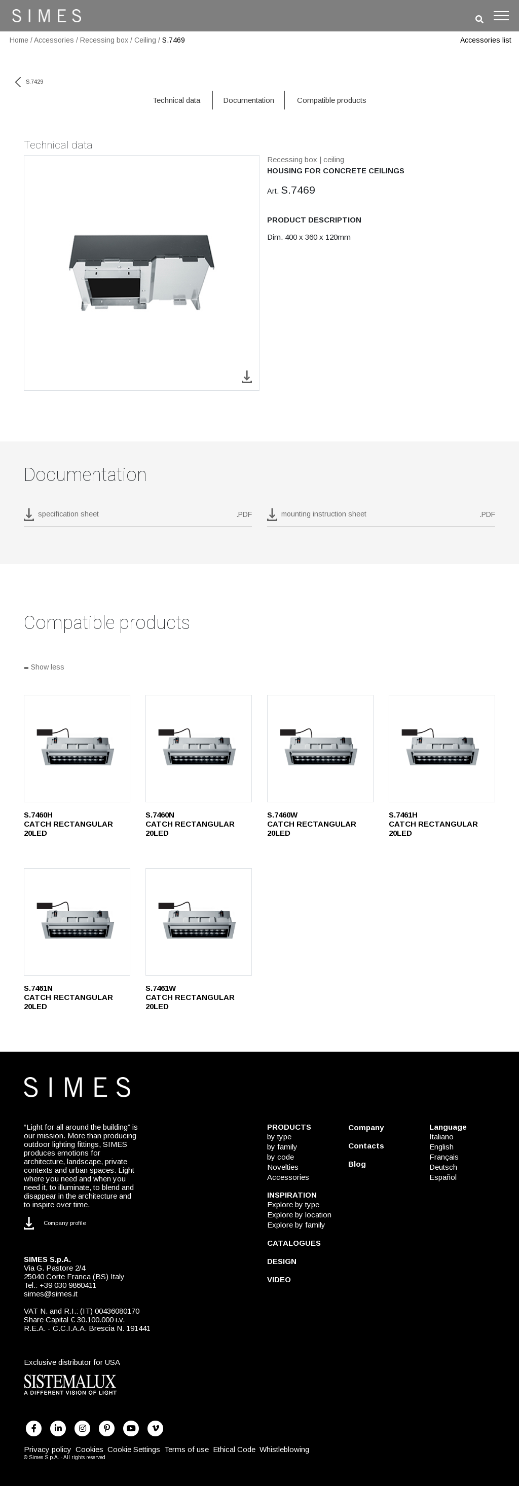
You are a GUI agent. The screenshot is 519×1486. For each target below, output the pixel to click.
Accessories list (485, 40)
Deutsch (443, 1167)
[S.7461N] (77, 922)
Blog (357, 1164)
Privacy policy (47, 1449)
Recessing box (104, 40)
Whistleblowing (284, 1449)
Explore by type (293, 1204)
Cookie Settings (133, 1449)
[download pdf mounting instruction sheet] (381, 517)
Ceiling (145, 40)
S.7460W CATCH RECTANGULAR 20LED (311, 823)
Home (19, 40)
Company (366, 1127)
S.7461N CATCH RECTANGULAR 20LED (68, 997)
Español (443, 1177)
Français (444, 1157)
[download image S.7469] (247, 376)
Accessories (54, 40)
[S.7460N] (198, 748)
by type (279, 1136)
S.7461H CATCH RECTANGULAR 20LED (433, 823)
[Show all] (259, 668)
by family (282, 1146)
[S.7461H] (442, 748)
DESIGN (281, 1261)
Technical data (176, 100)
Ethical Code (234, 1449)
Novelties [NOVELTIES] (283, 1167)
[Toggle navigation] (501, 15)
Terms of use (186, 1449)
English (441, 1146)
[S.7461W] (198, 922)
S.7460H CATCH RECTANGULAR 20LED (68, 823)
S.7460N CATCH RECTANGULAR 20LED (190, 823)
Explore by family (296, 1224)
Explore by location (299, 1214)
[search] (479, 19)
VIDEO (279, 1279)
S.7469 (173, 40)
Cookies (89, 1449)
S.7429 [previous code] (29, 82)
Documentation (248, 100)
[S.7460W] (320, 748)
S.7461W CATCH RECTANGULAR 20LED (190, 997)
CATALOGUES (294, 1243)
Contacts (366, 1145)
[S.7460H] (77, 748)
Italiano (441, 1136)
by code (280, 1157)
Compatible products (331, 100)
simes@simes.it (51, 1293)
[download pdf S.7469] (138, 517)
